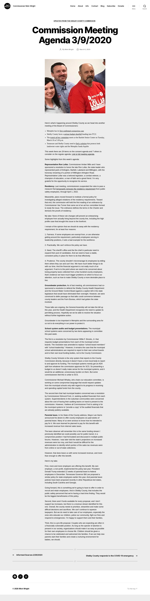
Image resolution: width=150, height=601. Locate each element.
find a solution (81, 147)
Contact (94, 7)
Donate (121, 7)
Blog (102, 7)
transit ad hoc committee (59, 141)
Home (72, 7)
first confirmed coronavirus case (72, 135)
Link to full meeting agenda (83, 158)
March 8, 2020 (85, 53)
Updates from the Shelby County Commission (75, 24)
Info (87, 7)
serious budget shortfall (73, 138)
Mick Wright (68, 53)
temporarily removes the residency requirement (75, 193)
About (80, 7)
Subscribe (111, 7)
